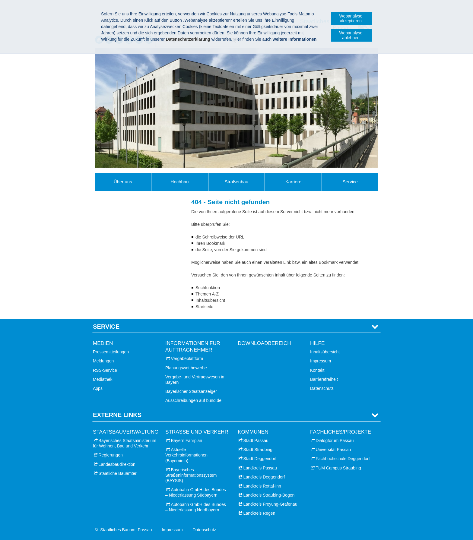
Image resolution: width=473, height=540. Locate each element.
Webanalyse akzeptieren (351, 18)
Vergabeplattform (187, 358)
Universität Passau (333, 449)
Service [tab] (106, 326)
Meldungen (103, 360)
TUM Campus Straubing (338, 468)
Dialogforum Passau (335, 440)
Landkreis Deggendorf (264, 477)
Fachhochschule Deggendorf (343, 458)
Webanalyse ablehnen (351, 35)
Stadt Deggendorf (260, 458)
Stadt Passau (255, 440)
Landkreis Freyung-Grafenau (270, 504)
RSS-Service (105, 370)
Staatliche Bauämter (118, 473)
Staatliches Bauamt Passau (126, 529)
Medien (103, 343)
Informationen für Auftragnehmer (192, 346)
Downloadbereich (264, 343)
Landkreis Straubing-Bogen (269, 495)
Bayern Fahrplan (186, 440)
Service (350, 181)
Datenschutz (322, 388)
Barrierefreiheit (324, 379)
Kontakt (317, 370)
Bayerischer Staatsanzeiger (191, 391)
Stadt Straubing (258, 449)
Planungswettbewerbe (186, 367)
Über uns (123, 181)
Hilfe (317, 343)
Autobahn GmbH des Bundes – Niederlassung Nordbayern (195, 507)
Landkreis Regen (259, 513)
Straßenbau (236, 181)
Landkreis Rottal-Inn (262, 486)
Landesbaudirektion (117, 464)
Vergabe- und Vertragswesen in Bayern (194, 379)
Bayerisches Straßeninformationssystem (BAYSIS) (191, 475)
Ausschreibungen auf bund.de (193, 400)
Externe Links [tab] (117, 415)
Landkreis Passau (260, 468)
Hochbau (180, 181)
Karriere (293, 181)
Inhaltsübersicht (325, 351)
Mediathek (103, 379)
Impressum (320, 360)
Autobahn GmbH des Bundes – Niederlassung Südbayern (195, 492)
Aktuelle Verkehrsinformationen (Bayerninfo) (186, 455)
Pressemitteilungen (111, 351)
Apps (98, 388)
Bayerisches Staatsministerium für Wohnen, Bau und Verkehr (124, 443)
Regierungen (111, 455)
